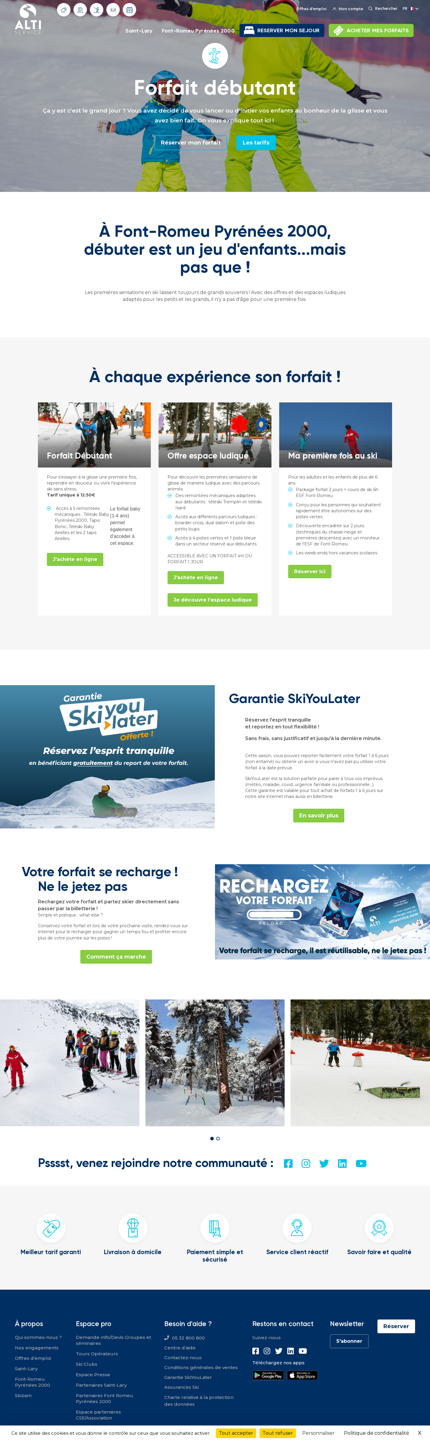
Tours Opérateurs (97, 1354)
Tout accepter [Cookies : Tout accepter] (236, 1433)
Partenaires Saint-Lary (101, 1385)
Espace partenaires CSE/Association (98, 1415)
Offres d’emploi (33, 1358)
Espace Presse (93, 1374)
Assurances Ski (181, 1387)
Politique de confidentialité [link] (376, 1433)
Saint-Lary (138, 30)
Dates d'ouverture (130, 10)
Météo (64, 10)
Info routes (113, 10)
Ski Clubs (86, 1364)
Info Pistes (96, 9)
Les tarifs (256, 142)
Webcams (80, 10)
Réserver (396, 1326)
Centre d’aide (180, 1348)
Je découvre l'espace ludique (212, 600)
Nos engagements (37, 1348)
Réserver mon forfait (191, 142)
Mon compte (348, 9)
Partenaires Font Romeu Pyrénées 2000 (104, 1398)
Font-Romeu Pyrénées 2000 (198, 30)
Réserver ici (309, 571)
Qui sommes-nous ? (38, 1337)
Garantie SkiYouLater (188, 1377)
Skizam (23, 1395)
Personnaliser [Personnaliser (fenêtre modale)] (318, 1433)
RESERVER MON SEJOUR (288, 30)
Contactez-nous (183, 1357)
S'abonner (349, 1341)
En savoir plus (318, 815)
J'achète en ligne (75, 559)
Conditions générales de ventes (201, 1367)
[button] (212, 1138)
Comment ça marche (116, 957)
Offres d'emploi (311, 9)
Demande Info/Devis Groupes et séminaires (113, 1340)
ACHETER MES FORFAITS (378, 30)
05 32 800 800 (188, 1338)
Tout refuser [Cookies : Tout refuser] (277, 1433)
